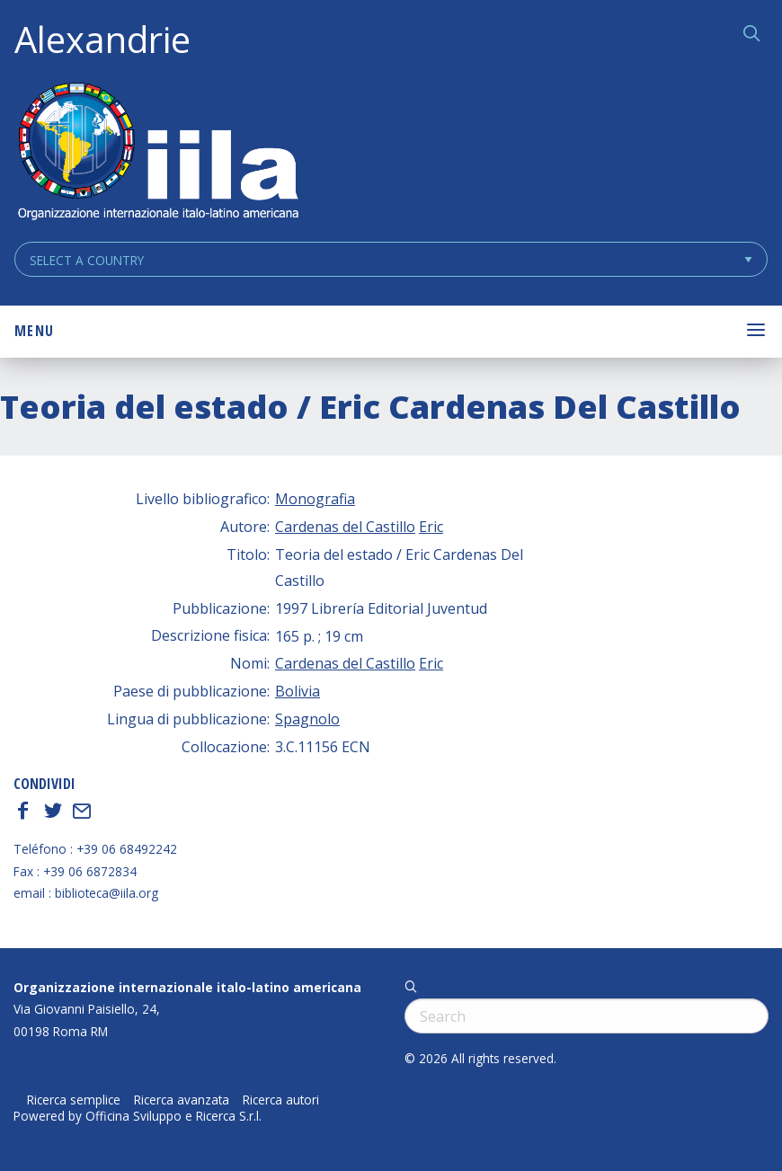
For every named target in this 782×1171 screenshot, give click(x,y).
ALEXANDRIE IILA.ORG (157, 153)
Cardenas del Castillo (345, 527)
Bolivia (297, 691)
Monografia (315, 499)
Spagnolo (307, 719)
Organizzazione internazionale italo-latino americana (187, 987)
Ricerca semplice (73, 1100)
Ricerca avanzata (181, 1100)
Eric (431, 527)
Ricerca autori (281, 1100)
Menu (34, 331)
